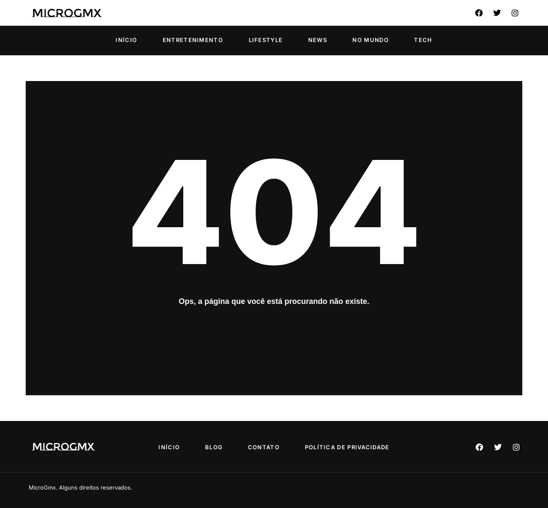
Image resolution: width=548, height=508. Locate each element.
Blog (214, 447)
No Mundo (370, 39)
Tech (423, 39)
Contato (264, 447)
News (317, 39)
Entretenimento (193, 39)
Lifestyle (266, 39)
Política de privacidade (347, 447)
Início (126, 39)
